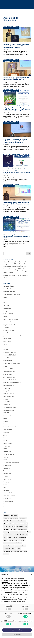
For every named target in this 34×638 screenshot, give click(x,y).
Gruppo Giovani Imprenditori (11, 363)
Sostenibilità (7, 402)
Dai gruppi (6, 482)
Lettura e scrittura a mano (10, 319)
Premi (5, 366)
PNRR (5, 449)
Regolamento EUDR (9, 325)
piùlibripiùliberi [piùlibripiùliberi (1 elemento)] (22, 537)
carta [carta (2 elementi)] (26, 526)
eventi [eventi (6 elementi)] (24, 532)
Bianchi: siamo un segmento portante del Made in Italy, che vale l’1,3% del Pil (16, 78)
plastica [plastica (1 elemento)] (5, 540)
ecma (5, 344)
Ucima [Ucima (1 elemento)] (19, 548)
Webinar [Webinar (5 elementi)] (6, 554)
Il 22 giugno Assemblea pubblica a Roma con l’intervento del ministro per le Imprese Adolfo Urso (16, 172)
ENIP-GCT (6, 413)
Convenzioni (7, 322)
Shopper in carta (8, 311)
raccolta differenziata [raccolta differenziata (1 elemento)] (8, 545)
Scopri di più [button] (17, 634)
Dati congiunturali (9, 186)
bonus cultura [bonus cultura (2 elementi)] (12, 526)
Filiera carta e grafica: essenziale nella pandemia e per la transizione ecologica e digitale (16, 236)
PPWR (5, 316)
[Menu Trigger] (29, 3)
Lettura (5, 487)
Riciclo (5, 460)
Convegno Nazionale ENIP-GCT (12, 383)
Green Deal (6, 388)
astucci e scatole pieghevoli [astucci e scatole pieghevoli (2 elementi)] (22, 523)
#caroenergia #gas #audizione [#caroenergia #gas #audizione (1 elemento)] (11, 518)
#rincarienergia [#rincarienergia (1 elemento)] (21, 521)
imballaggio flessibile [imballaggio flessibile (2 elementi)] (19, 534)
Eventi (5, 440)
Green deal (6, 446)
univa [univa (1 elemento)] (25, 551)
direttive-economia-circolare (11, 347)
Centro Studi (7, 479)
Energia (5, 399)
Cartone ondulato (8, 369)
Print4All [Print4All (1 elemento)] (11, 540)
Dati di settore (7, 338)
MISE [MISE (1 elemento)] (5, 537)
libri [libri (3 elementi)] (27, 534)
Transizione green (8, 471)
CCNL (5, 418)
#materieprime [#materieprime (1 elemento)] (13, 521)
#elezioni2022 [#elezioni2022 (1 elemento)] (22, 518)
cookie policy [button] (25, 587)
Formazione (6, 438)
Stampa (5, 476)
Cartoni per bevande (9, 291)
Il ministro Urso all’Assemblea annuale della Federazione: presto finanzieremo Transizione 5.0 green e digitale (15, 140)
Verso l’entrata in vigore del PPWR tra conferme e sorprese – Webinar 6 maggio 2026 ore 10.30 (15, 271)
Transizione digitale (9, 496)
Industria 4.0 (7, 498)
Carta (5, 485)
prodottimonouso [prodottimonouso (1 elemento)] (7, 543)
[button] (31, 574)
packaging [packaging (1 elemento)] (15, 537)
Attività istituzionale (9, 377)
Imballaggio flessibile (9, 352)
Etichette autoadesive (9, 289)
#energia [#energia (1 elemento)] (6, 521)
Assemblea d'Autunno (9, 407)
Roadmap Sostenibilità (9, 380)
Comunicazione (8, 443)
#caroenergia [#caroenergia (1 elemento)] (14, 515)
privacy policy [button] (5, 582)
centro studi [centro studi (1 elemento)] (13, 529)
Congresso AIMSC (8, 385)
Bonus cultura (7, 468)
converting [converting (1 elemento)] (6, 532)
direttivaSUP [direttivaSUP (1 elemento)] (13, 532)
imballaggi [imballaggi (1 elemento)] (11, 534)
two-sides (6, 333)
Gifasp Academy (8, 314)
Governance (7, 465)
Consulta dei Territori (9, 355)
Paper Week (7, 474)
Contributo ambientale (9, 427)
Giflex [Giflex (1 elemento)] (5, 534)
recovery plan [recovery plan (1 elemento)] (7, 548)
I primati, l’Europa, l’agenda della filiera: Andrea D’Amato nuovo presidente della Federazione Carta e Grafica (16, 45)
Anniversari (6, 300)
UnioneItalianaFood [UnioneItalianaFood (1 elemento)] (18, 551)
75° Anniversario (8, 454)
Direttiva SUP (7, 451)
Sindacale (6, 327)
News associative (8, 501)
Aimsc (5, 435)
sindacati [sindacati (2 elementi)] (14, 548)
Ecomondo (6, 432)
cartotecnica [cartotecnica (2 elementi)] (6, 529)
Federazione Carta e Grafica (11, 26)
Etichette (5, 349)
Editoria (5, 424)
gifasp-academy (8, 374)
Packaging (6, 490)
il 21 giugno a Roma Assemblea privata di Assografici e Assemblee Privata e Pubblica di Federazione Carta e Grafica (16, 109)
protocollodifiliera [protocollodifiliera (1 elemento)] (17, 543)
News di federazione (9, 504)
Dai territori (6, 507)
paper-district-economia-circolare (13, 336)
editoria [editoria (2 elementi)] (19, 532)
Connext (5, 457)
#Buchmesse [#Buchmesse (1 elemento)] (6, 515)
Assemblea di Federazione (11, 28)
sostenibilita (6, 405)
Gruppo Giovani (8, 360)
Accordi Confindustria (9, 358)
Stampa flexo (7, 391)
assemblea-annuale (9, 372)
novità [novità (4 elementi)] (9, 537)
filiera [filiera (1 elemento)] (28, 532)
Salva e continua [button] (17, 630)
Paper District (7, 308)
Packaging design (8, 286)
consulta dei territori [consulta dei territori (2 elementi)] (22, 529)
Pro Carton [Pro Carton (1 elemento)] (22, 540)
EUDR (5, 297)
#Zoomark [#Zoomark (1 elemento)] (12, 523)
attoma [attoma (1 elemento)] (5, 526)
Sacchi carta (7, 341)
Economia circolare (9, 410)
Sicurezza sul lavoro (9, 330)
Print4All (5, 213)
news (4, 303)
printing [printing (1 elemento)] (16, 540)
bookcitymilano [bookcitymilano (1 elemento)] (20, 526)
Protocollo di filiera (8, 394)
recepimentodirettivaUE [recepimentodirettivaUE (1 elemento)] (20, 545)
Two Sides (6, 305)
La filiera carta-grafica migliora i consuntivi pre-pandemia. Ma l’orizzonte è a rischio (16, 203)
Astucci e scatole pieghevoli (11, 294)
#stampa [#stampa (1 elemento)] (6, 523)
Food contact (7, 416)
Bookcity (5, 421)
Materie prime (7, 429)
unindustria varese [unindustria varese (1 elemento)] (8, 551)
